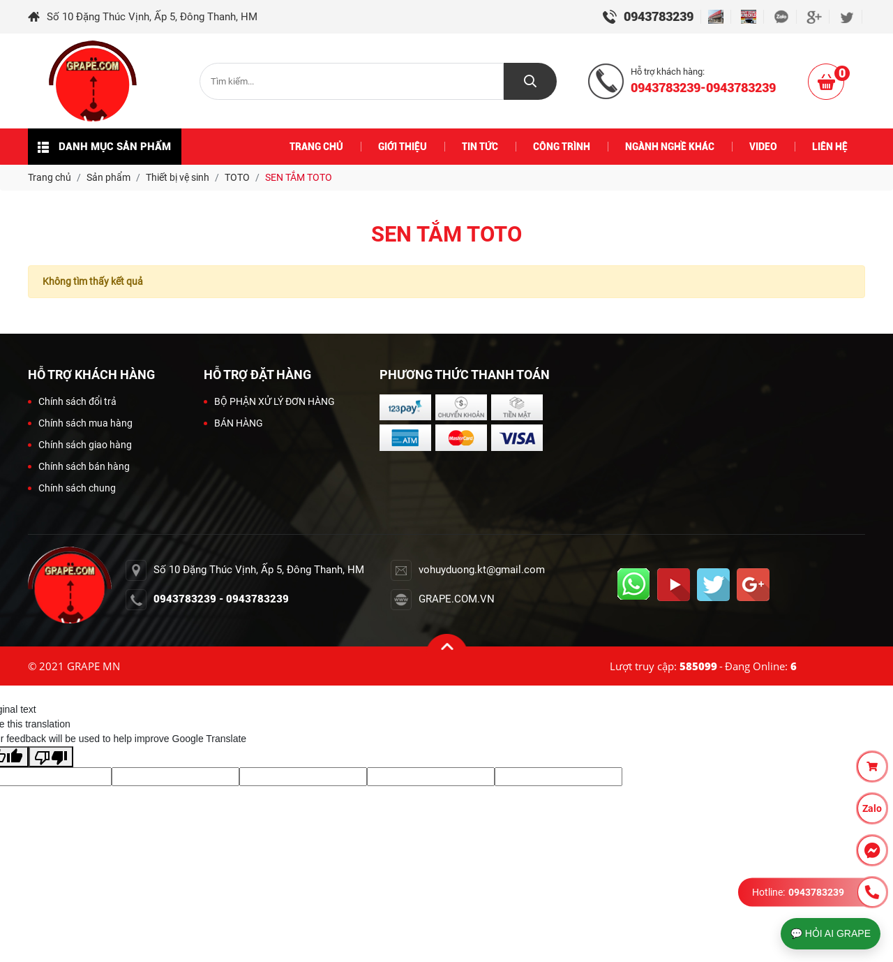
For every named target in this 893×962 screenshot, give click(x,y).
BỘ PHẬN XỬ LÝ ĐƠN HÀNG (269, 401)
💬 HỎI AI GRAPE (830, 933)
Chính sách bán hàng (79, 466)
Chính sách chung (72, 488)
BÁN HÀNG (233, 423)
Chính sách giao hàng (80, 444)
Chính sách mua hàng (80, 423)
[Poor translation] (51, 756)
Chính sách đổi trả (72, 401)
